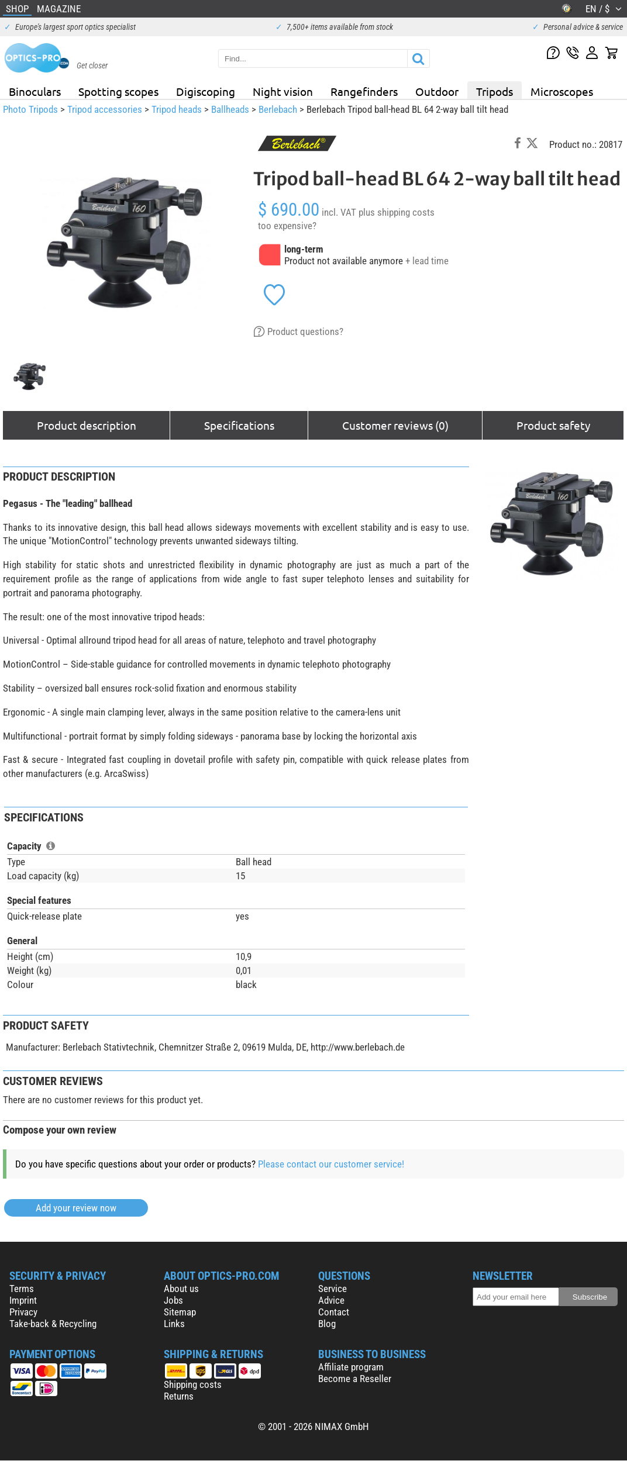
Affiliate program (351, 1367)
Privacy (23, 1312)
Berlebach (278, 109)
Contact (333, 1312)
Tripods (494, 91)
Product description (86, 425)
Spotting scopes (118, 91)
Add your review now (76, 1208)
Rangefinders (364, 91)
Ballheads (230, 109)
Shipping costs (193, 1384)
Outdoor (437, 91)
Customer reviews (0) (395, 425)
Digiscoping (205, 91)
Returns (179, 1396)
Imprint (23, 1300)
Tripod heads (176, 109)
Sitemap (180, 1312)
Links (174, 1323)
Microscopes (561, 91)
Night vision (283, 91)
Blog (327, 1323)
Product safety (553, 425)
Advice (331, 1300)
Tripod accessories (104, 109)
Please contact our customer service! (331, 1164)
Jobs (173, 1300)
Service (332, 1288)
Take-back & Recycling (53, 1323)
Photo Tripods (30, 109)
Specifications (239, 425)
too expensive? (287, 226)
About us (181, 1288)
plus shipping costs (397, 212)
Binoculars (35, 91)
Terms (21, 1288)
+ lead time (427, 261)
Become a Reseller (354, 1378)
